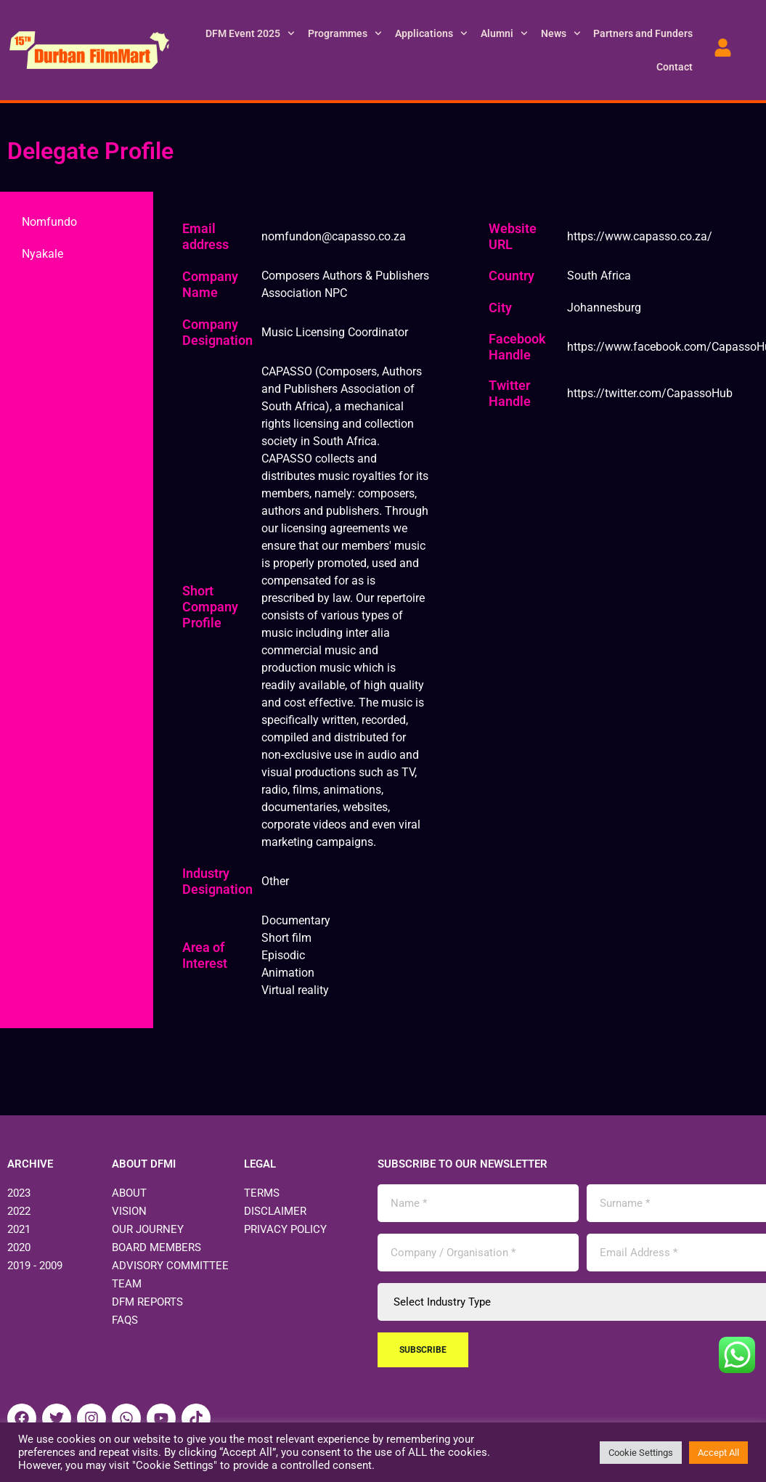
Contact (674, 67)
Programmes (345, 33)
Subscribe (423, 1350)
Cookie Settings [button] (640, 1452)
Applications (431, 33)
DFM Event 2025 (250, 33)
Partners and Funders (643, 33)
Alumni (504, 33)
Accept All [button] (718, 1452)
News (561, 33)
